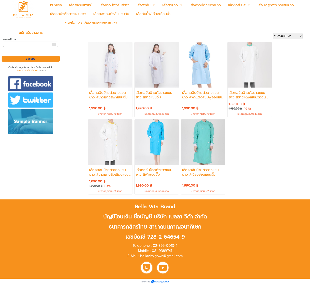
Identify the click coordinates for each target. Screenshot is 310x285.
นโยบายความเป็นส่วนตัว (27, 70)
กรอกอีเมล (9, 39)
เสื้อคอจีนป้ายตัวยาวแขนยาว (100, 23)
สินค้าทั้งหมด (72, 23)
